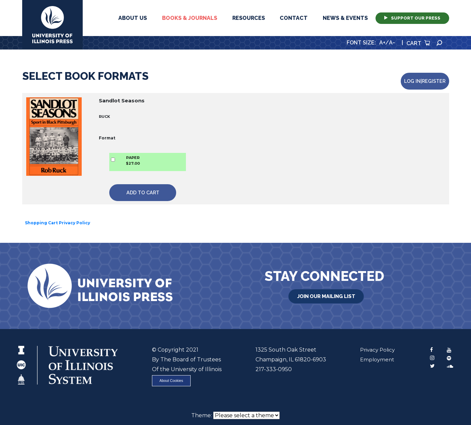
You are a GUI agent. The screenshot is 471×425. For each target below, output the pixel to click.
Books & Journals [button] (189, 18)
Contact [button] (294, 18)
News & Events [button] (345, 18)
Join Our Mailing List (326, 289)
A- (392, 42)
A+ (382, 42)
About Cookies (174, 375)
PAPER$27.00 (128, 157)
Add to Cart (133, 186)
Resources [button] (248, 18)
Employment (375, 353)
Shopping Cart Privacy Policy (57, 216)
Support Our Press (412, 18)
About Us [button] (132, 18)
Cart (418, 43)
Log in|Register (426, 78)
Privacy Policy (376, 343)
